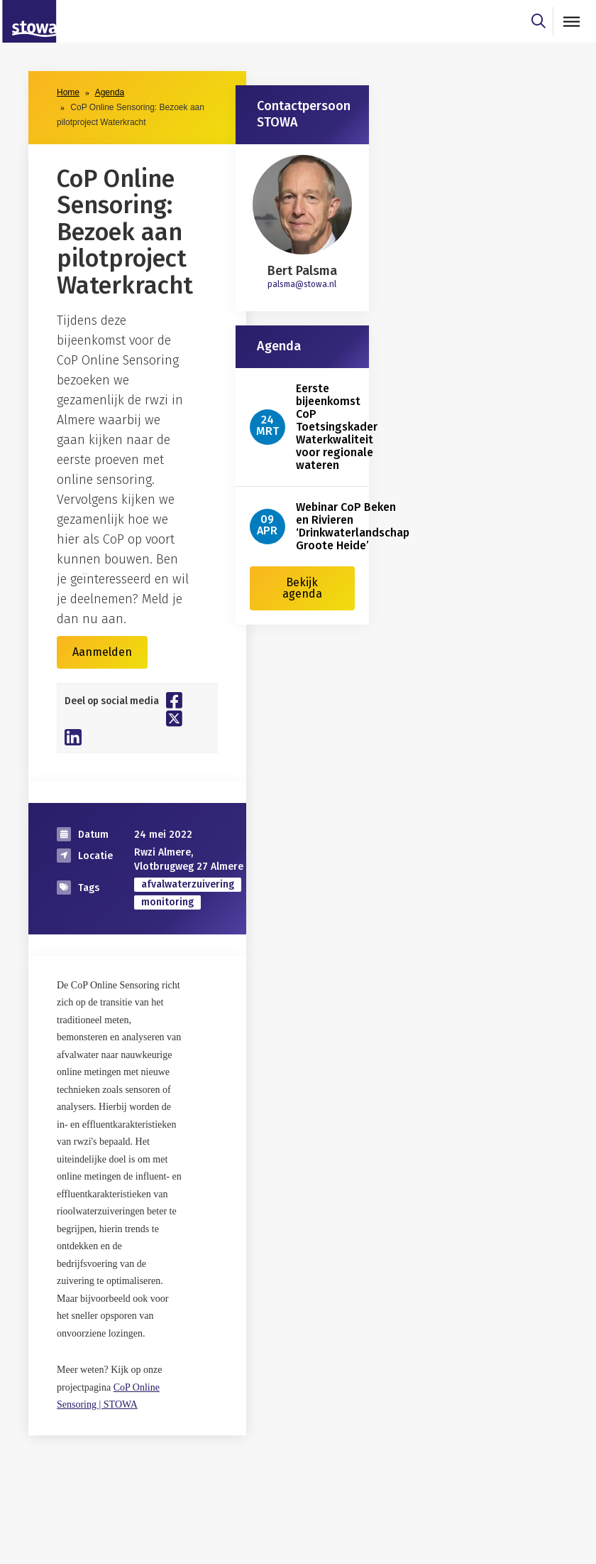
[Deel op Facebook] (174, 700)
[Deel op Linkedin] (73, 737)
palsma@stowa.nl (301, 284)
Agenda (109, 92)
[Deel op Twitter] (174, 718)
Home (68, 92)
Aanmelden (102, 652)
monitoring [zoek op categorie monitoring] (167, 902)
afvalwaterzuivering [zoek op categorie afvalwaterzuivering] (187, 884)
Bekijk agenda (302, 588)
